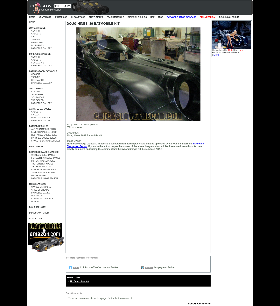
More (216, 55)
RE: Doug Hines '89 (79, 281)
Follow (76, 267)
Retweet (149, 267)
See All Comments (199, 303)
